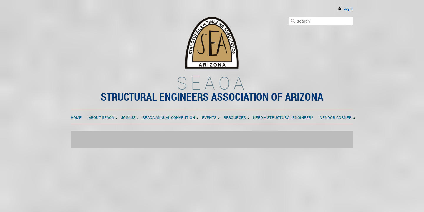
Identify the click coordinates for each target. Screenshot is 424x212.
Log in (348, 8)
